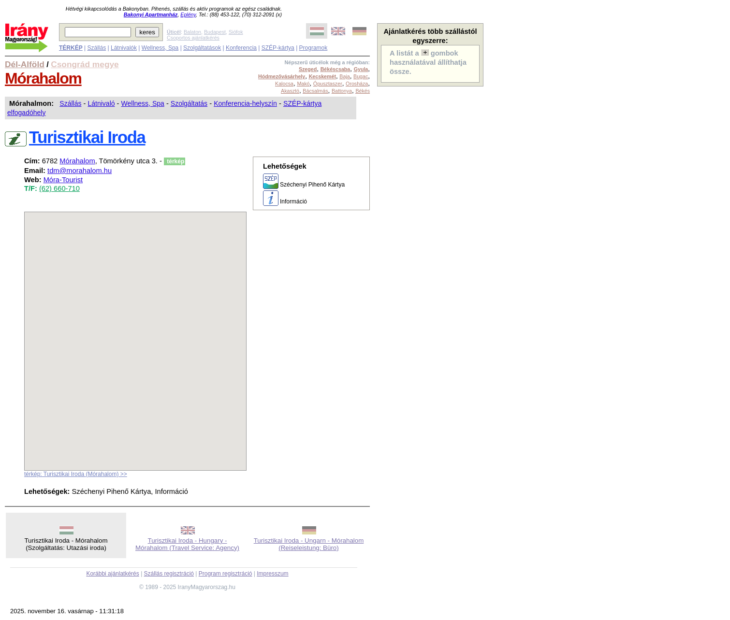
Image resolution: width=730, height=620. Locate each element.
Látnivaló (101, 103)
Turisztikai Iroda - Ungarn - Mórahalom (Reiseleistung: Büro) (309, 544)
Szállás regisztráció (169, 573)
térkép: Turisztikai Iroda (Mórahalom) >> (75, 474)
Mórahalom (43, 78)
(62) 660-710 (59, 188)
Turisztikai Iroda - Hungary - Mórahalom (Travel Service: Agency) (187, 544)
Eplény (188, 14)
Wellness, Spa (160, 47)
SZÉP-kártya (278, 47)
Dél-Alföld (24, 64)
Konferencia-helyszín (245, 103)
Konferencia (241, 47)
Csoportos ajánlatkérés (193, 38)
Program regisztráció (225, 573)
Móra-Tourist (63, 180)
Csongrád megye (85, 64)
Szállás (96, 47)
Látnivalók (124, 47)
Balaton (192, 32)
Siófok (236, 32)
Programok (313, 47)
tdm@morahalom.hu (79, 170)
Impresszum (272, 573)
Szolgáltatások (202, 47)
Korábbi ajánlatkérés (112, 573)
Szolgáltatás (189, 103)
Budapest (215, 32)
